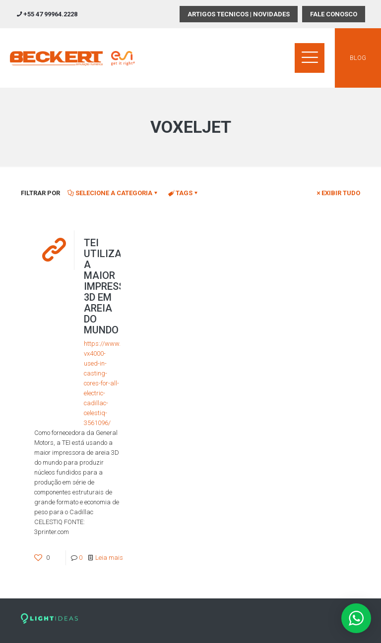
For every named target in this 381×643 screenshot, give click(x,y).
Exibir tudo (337, 193)
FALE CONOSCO (333, 14)
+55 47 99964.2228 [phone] (50, 14)
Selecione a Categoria (113, 193)
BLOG (358, 57)
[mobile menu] (309, 58)
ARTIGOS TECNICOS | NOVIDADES (239, 14)
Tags (183, 193)
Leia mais (109, 557)
